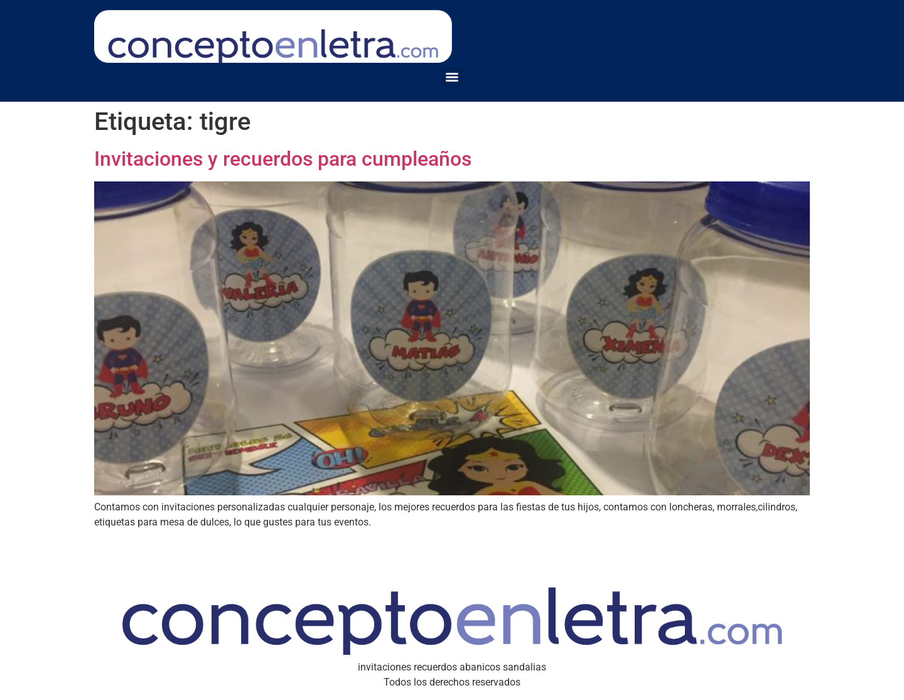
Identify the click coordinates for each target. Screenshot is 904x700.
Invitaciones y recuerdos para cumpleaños (282, 159)
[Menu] (452, 77)
